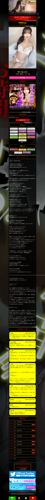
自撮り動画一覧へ (22, 120)
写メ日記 (22, 77)
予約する (33, 424)
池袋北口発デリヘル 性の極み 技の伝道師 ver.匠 (21, 493)
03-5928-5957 (23, 467)
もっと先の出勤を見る (22, 461)
